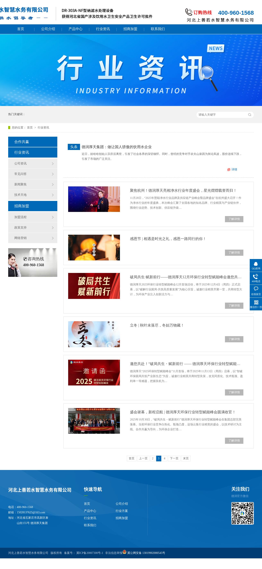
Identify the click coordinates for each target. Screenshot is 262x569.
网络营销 (20, 238)
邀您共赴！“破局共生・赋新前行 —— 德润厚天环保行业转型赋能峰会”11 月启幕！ (186, 364)
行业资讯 (103, 29)
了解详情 (234, 219)
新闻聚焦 (20, 184)
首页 (20, 29)
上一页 (143, 458)
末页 (186, 458)
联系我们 (158, 29)
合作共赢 (21, 142)
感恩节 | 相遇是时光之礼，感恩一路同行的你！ (168, 239)
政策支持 (20, 227)
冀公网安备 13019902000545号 (146, 552)
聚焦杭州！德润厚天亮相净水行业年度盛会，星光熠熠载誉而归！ (183, 190)
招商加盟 (130, 29)
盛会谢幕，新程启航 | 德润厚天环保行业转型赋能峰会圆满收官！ (183, 412)
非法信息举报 (113, 552)
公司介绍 (48, 29)
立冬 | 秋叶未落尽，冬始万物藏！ (157, 325)
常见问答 (20, 174)
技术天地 (20, 194)
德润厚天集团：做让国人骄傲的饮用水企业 (117, 147)
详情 (234, 169)
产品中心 (75, 29)
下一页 (174, 458)
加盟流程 (20, 217)
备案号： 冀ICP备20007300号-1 (83, 552)
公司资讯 (20, 163)
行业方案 (122, 511)
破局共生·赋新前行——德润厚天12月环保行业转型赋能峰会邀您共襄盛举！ (186, 277)
